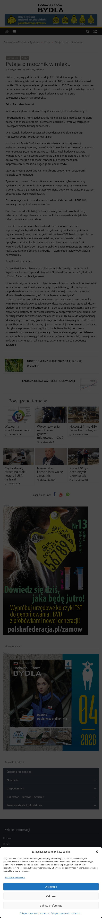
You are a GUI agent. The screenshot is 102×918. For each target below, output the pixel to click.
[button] (97, 851)
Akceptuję (51, 886)
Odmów (51, 896)
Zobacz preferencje (51, 905)
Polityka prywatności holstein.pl (34, 913)
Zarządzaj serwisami (15, 877)
